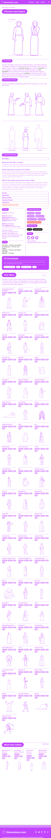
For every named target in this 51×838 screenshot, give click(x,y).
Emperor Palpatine (23, 379)
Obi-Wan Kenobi (22, 603)
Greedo (20, 580)
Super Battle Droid (7, 647)
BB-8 (19, 469)
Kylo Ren (20, 289)
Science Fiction (32, 219)
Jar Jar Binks (22, 402)
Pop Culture (5, 7)
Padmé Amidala (6, 469)
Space (29, 229)
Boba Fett (20, 357)
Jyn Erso (4, 491)
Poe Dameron (6, 536)
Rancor (4, 580)
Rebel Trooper (38, 670)
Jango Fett (5, 513)
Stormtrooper (6, 446)
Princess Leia (6, 357)
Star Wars (12, 7)
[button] (44, 275)
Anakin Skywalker (40, 379)
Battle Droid (21, 670)
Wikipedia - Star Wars (8, 253)
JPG (34, 267)
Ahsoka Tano (5, 312)
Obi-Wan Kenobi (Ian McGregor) (8, 289)
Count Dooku (38, 491)
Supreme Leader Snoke (8, 558)
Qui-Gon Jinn (38, 513)
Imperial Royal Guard (8, 625)
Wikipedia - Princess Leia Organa (11, 250)
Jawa (36, 603)
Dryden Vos (21, 625)
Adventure (41, 219)
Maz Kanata (5, 603)
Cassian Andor (39, 536)
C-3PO (36, 446)
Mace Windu (21, 491)
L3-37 (20, 647)
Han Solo (4, 335)
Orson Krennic (39, 647)
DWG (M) (10, 292)
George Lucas (22, 312)
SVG (18, 267)
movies (27, 68)
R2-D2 (36, 402)
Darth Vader (38, 289)
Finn (19, 513)
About (43, 2)
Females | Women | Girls (34, 222)
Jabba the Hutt (6, 402)
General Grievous (7, 424)
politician (27, 73)
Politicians (31, 216)
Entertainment (38, 229)
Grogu (36, 357)
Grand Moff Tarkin (40, 558)
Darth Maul (21, 335)
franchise (41, 68)
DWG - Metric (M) (26, 267)
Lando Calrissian (23, 446)
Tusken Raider (39, 625)
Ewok (19, 424)
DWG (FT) (5, 292)
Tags (37, 2)
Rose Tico (37, 580)
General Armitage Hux (24, 558)
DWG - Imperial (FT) (9, 267)
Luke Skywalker (39, 335)
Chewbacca (5, 379)
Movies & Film (39, 216)
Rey (36, 424)
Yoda (36, 312)
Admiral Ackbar (22, 536)
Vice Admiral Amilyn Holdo (7, 670)
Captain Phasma (39, 469)
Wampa (4, 693)
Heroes (38, 213)
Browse (31, 2)
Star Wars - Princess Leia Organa (11, 245)
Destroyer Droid (6, 716)
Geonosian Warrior (23, 693)
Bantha (37, 693)
